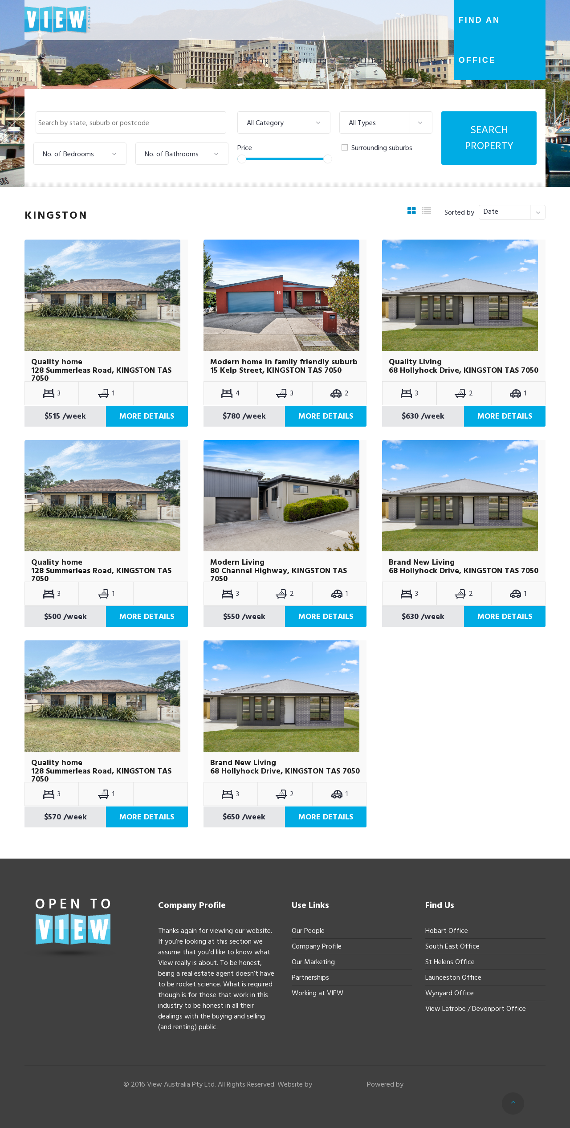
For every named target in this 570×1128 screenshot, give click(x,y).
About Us (416, 60)
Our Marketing (313, 962)
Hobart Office (446, 930)
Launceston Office (453, 977)
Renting (309, 60)
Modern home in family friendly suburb (284, 362)
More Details (146, 416)
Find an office (479, 40)
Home (212, 60)
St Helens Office (450, 962)
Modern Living (237, 562)
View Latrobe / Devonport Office (475, 1008)
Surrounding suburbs (377, 148)
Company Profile (317, 946)
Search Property (489, 138)
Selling (366, 60)
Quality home (56, 362)
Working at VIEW (317, 993)
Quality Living (415, 362)
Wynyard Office (449, 993)
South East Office (452, 946)
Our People (308, 930)
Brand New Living (422, 562)
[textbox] (133, 123)
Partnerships (310, 977)
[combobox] (131, 122)
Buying (254, 60)
